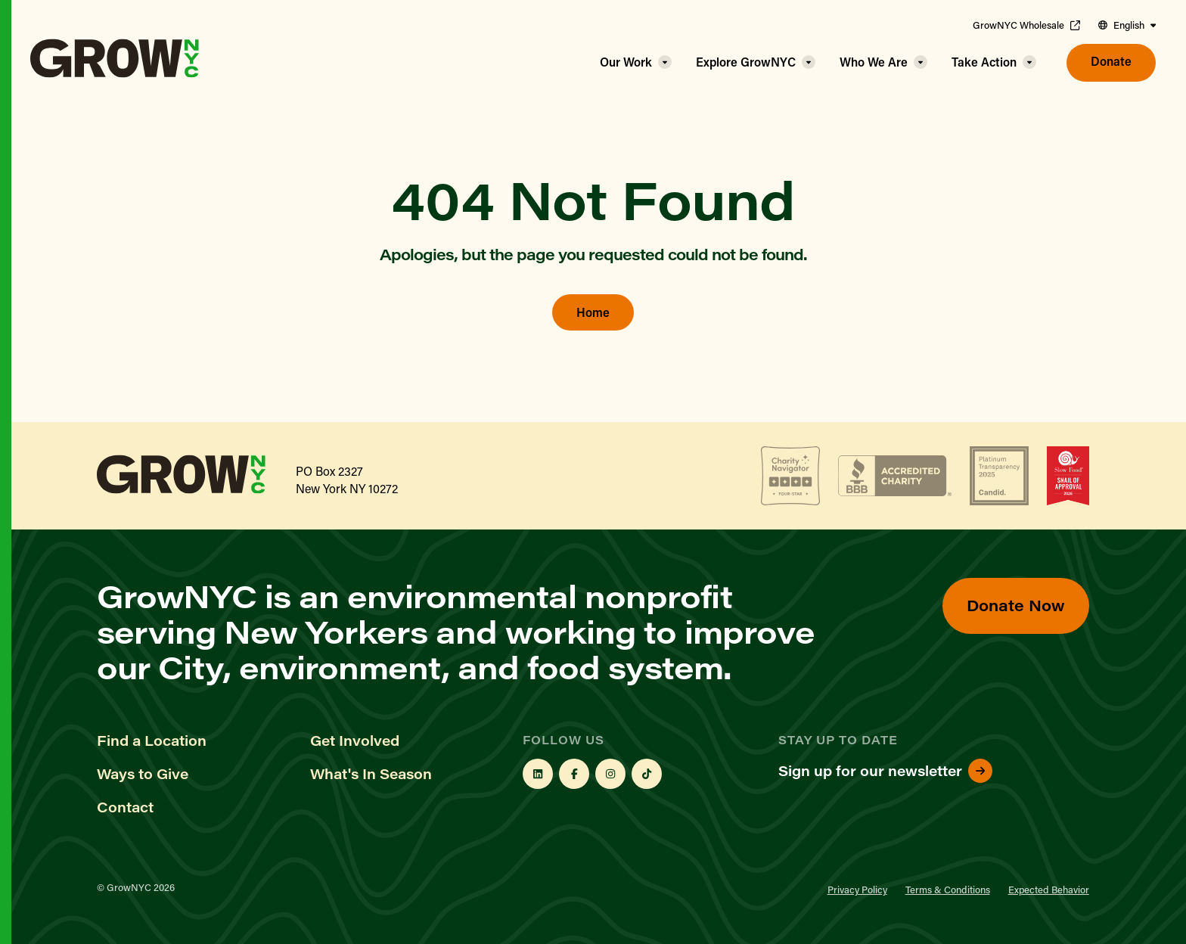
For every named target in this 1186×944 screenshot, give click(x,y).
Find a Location (151, 740)
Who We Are (874, 62)
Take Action (984, 62)
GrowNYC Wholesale (1026, 25)
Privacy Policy (857, 889)
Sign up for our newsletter (885, 771)
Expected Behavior (1048, 889)
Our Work (626, 62)
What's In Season (371, 773)
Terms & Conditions (947, 889)
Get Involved (354, 740)
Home (593, 312)
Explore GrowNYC (746, 62)
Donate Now (1016, 605)
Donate (1111, 61)
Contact (125, 807)
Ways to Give (142, 773)
